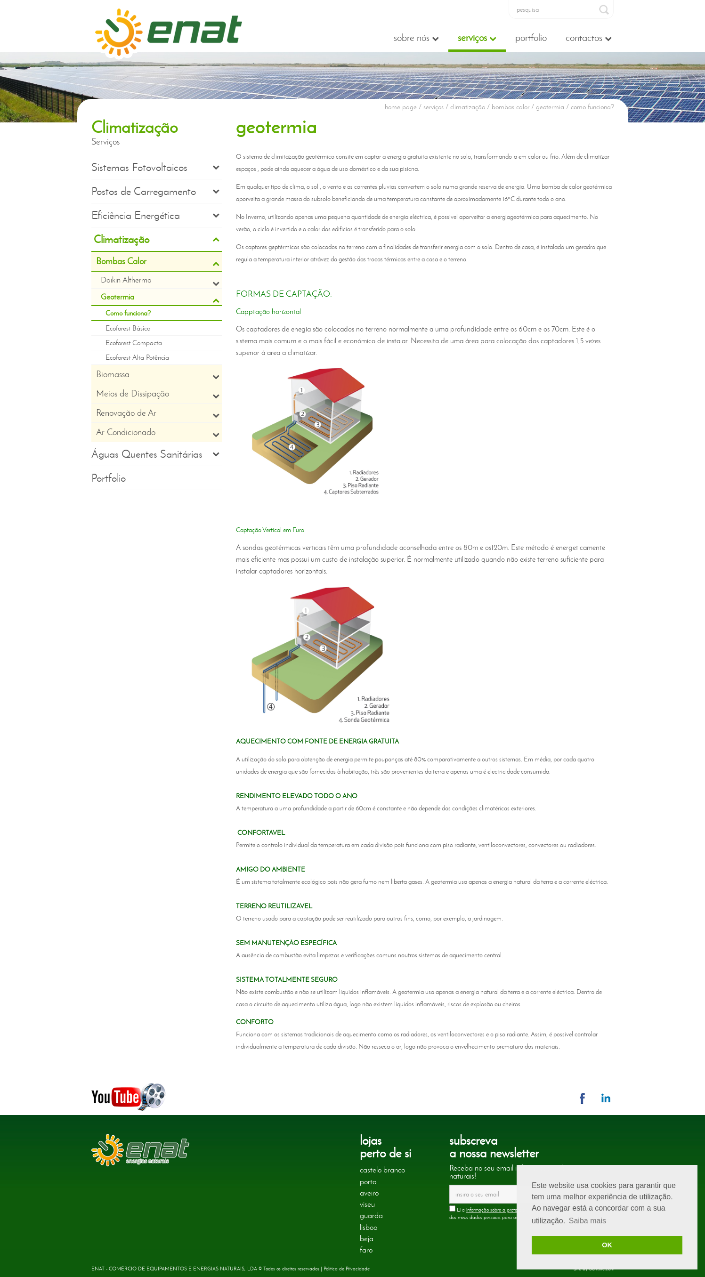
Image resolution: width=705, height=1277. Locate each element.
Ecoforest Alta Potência (137, 357)
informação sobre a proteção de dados (505, 1209)
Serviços (477, 37)
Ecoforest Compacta (133, 343)
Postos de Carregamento (155, 191)
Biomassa (158, 374)
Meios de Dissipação (158, 393)
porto (368, 1181)
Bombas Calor (158, 261)
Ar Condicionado (158, 432)
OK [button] (607, 1245)
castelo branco (382, 1169)
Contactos (589, 37)
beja (366, 1238)
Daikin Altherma (160, 281)
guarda (371, 1215)
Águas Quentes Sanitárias (155, 454)
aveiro (369, 1192)
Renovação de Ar (158, 413)
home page (401, 107)
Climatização (157, 239)
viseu (367, 1204)
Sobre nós (416, 37)
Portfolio (531, 37)
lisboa (369, 1227)
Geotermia (160, 298)
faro (366, 1249)
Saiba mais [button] (587, 1221)
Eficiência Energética (155, 215)
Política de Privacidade (347, 1268)
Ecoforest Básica (128, 328)
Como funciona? (128, 313)
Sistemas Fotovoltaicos (155, 167)
